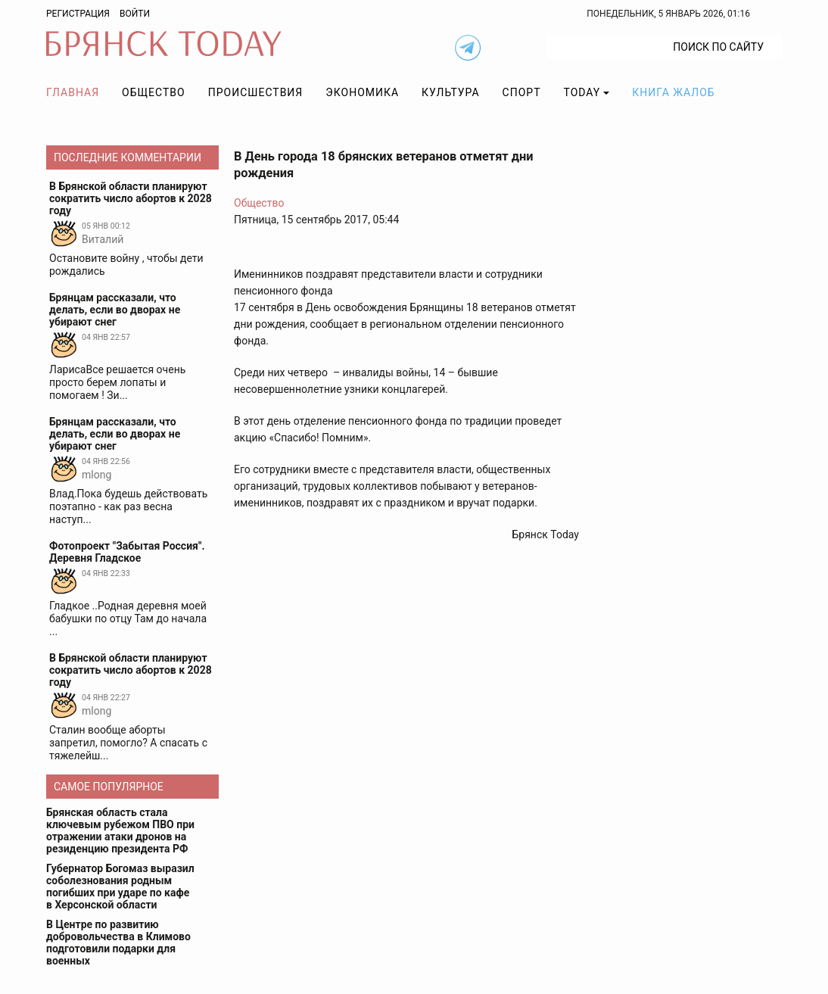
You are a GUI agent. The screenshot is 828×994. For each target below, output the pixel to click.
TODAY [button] (582, 92)
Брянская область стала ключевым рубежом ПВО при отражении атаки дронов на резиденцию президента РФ (120, 830)
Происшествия (255, 92)
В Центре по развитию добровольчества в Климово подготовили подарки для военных (118, 942)
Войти (135, 13)
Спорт (522, 92)
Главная (72, 92)
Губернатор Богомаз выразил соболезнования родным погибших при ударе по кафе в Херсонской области (120, 886)
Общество (153, 92)
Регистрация (78, 13)
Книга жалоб (673, 92)
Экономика (362, 92)
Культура (450, 92)
